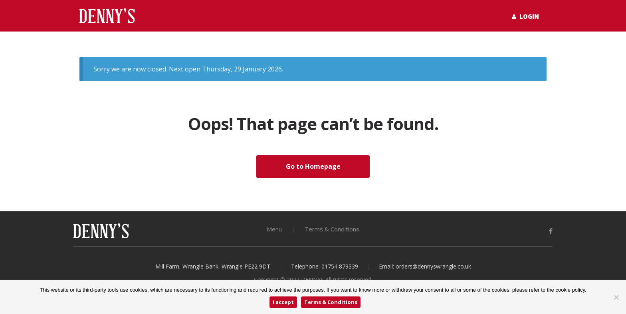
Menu (274, 229)
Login (525, 16)
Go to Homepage (313, 166)
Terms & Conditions (332, 229)
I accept (283, 302)
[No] (616, 297)
